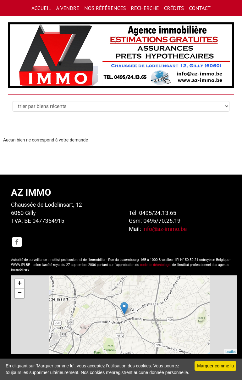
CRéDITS (174, 8)
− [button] (20, 293)
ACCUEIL (41, 8)
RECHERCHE (145, 8)
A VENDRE (67, 8)
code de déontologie (155, 265)
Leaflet (230, 352)
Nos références (105, 8)
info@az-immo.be (164, 229)
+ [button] (20, 284)
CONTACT (200, 8)
